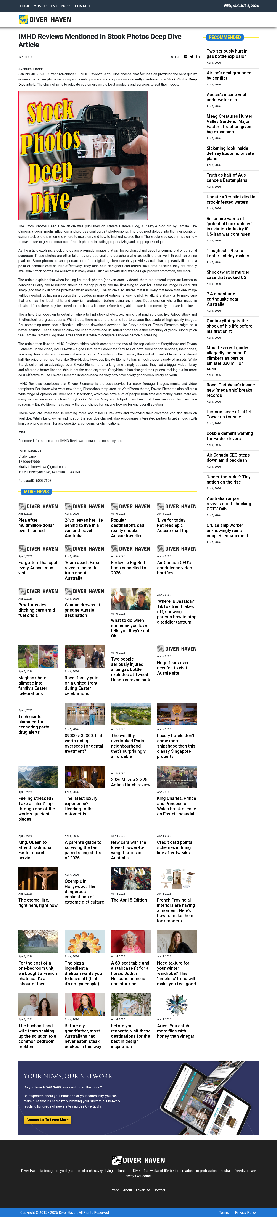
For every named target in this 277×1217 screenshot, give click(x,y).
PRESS (66, 6)
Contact (159, 1190)
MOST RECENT (45, 6)
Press (115, 1190)
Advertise (142, 1190)
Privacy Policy (246, 1213)
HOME (25, 6)
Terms (224, 1213)
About (127, 1190)
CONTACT (83, 6)
